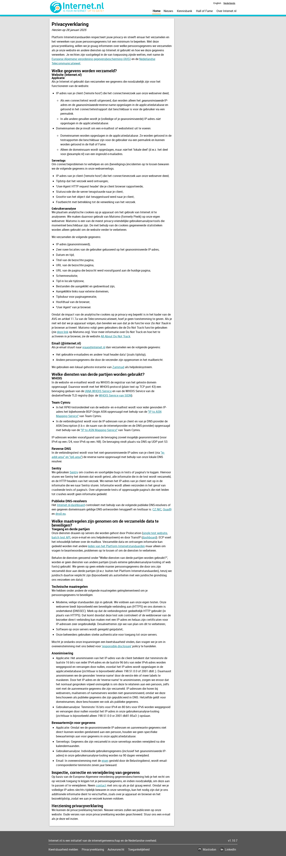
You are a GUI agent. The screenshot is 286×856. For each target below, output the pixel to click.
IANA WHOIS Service (98, 391)
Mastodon (209, 849)
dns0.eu (60, 514)
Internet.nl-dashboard (71, 505)
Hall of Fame (204, 11)
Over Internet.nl (226, 11)
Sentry (74, 472)
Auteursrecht (116, 849)
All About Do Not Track (115, 336)
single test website (155, 533)
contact (101, 785)
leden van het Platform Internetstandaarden (116, 546)
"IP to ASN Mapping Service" (99, 430)
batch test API (61, 537)
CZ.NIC (157, 509)
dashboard (149, 537)
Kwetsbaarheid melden (63, 849)
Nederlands (229, 3)
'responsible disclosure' (117, 646)
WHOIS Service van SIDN (115, 395)
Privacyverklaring (93, 849)
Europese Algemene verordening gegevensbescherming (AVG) (91, 59)
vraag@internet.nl (93, 347)
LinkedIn (230, 849)
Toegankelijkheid (139, 849)
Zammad (118, 367)
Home (156, 11)
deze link (62, 332)
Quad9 (167, 509)
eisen (105, 761)
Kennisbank (184, 11)
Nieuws (168, 11)
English (217, 3)
